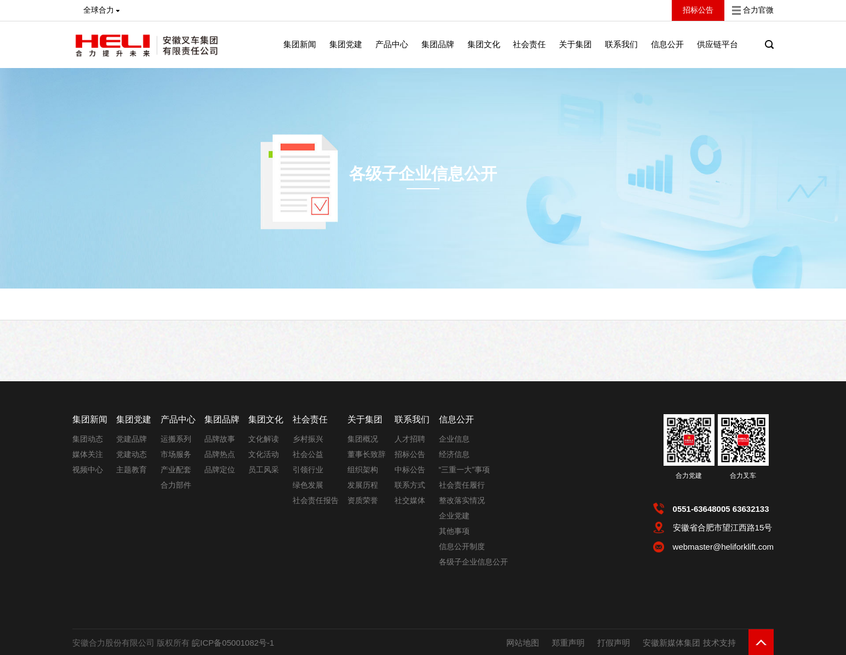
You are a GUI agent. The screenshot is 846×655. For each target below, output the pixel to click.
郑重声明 (568, 642)
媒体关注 (87, 454)
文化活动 (263, 454)
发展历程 (362, 485)
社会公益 (308, 454)
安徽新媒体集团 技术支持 (689, 642)
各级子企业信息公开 (423, 174)
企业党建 (454, 515)
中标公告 (410, 469)
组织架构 (362, 469)
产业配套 (176, 469)
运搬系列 (176, 438)
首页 (176, 314)
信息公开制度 (462, 546)
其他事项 (454, 531)
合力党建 (689, 475)
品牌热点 (219, 454)
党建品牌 (131, 438)
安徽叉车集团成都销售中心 (348, 314)
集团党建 (345, 44)
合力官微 (758, 9)
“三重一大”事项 (464, 469)
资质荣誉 (362, 500)
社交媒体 (410, 500)
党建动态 (131, 454)
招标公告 (410, 454)
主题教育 (131, 469)
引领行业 (308, 469)
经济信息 (454, 454)
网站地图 (522, 642)
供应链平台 (717, 44)
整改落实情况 (462, 500)
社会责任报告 (316, 500)
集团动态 (87, 438)
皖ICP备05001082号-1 (233, 642)
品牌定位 (219, 469)
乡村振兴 (308, 438)
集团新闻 (299, 44)
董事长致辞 (366, 454)
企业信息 (454, 438)
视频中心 (87, 469)
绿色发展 (308, 485)
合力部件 (176, 485)
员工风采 (263, 469)
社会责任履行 (462, 485)
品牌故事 (219, 438)
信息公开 (208, 314)
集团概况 (362, 438)
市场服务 (176, 454)
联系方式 (410, 485)
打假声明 (613, 642)
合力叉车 (743, 475)
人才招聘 (410, 438)
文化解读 (263, 438)
